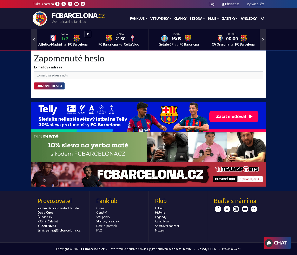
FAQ (99, 230)
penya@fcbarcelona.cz (63, 230)
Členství (101, 212)
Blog (211, 4)
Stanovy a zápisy (107, 221)
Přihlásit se (232, 4)
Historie (160, 212)
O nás (100, 208)
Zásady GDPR (207, 249)
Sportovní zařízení (167, 226)
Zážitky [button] (228, 18)
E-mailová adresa (48, 67)
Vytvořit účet (255, 4)
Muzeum (160, 230)
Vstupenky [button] (159, 18)
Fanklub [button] (137, 18)
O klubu (160, 208)
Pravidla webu (231, 249)
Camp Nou (162, 221)
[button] (34, 39)
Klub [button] (212, 18)
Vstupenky (103, 217)
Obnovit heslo (49, 86)
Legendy (160, 217)
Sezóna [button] (196, 18)
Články (180, 18)
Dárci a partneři (106, 226)
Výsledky (248, 18)
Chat (276, 243)
